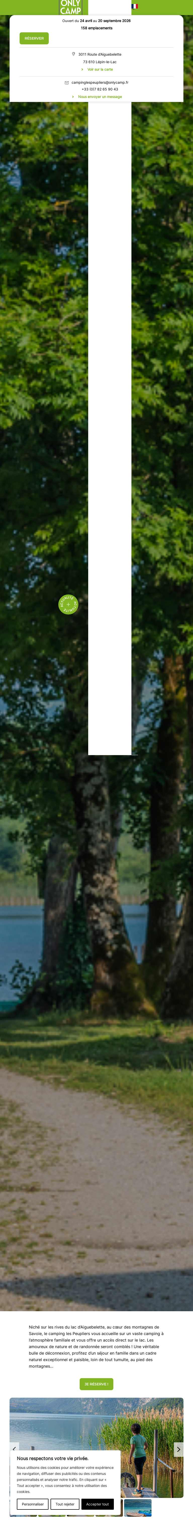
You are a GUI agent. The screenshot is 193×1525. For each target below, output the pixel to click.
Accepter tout (97, 1504)
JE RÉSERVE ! (96, 1384)
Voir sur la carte (100, 69)
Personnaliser (33, 1504)
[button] (134, 7)
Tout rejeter (65, 1504)
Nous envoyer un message (100, 96)
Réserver (34, 38)
